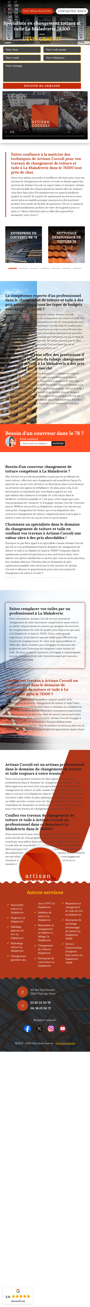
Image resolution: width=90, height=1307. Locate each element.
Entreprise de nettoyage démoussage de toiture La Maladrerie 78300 (73, 929)
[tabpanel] (23, 244)
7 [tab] (77, 268)
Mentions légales (65, 1043)
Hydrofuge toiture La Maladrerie (17, 947)
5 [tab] (55, 268)
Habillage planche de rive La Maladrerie (17, 932)
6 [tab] (66, 268)
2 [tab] (23, 268)
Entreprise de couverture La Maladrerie (46, 962)
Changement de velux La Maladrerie (45, 949)
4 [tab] (45, 268)
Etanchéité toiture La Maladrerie (17, 909)
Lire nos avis (18, 1301)
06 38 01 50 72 (40, 1008)
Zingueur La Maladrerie (18, 919)
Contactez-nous (72, 11)
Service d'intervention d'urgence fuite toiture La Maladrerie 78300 (74, 953)
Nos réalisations (37, 11)
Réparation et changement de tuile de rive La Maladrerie (74, 909)
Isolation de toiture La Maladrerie (44, 916)
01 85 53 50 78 (40, 1002)
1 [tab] (12, 268)
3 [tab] (34, 268)
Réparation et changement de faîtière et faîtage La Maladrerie (46, 933)
